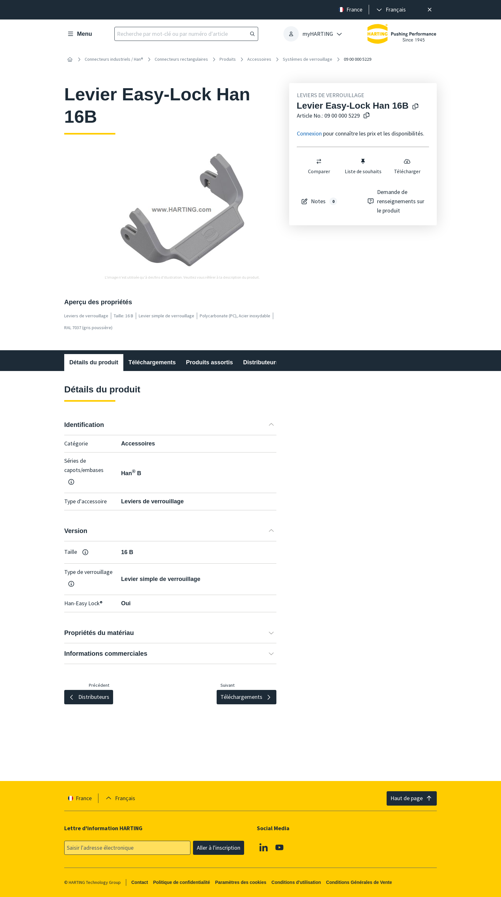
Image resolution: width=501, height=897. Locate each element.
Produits (228, 59)
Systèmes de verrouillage (307, 59)
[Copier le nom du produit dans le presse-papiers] (414, 107)
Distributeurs (261, 362)
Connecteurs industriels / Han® (114, 59)
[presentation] (391, 10)
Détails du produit (93, 362)
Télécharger (407, 166)
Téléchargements (152, 362)
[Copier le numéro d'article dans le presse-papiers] (365, 116)
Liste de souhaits (362, 166)
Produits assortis (209, 362)
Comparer (319, 166)
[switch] (318, 161)
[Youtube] (279, 847)
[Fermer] (429, 10)
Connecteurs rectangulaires (181, 59)
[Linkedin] (263, 847)
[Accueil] (70, 59)
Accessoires (259, 59)
